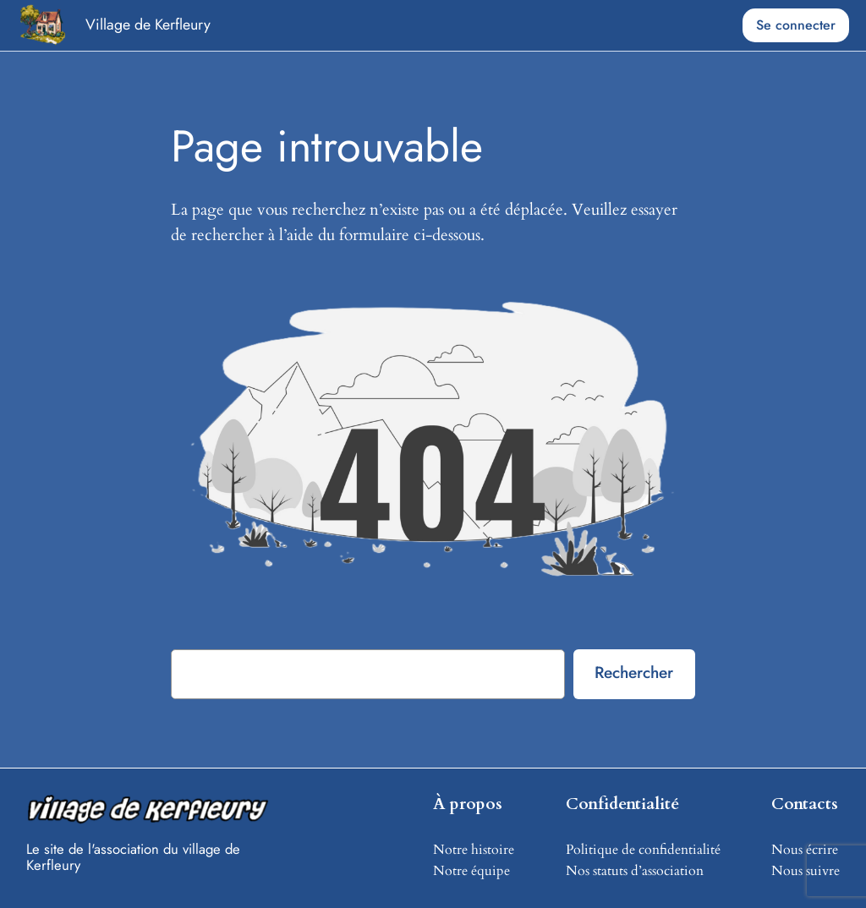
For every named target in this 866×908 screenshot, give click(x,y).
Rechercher (634, 672)
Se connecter (796, 25)
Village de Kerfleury (148, 25)
